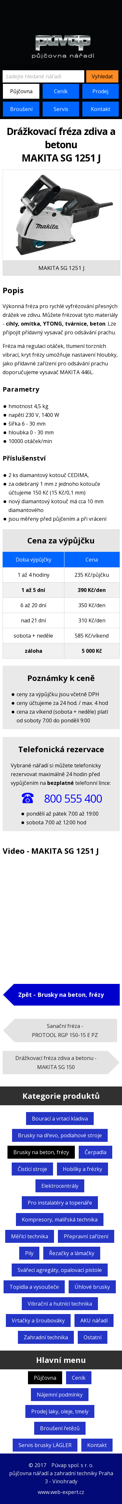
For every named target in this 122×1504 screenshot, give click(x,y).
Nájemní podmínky (60, 1394)
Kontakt (100, 109)
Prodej (100, 91)
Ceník (61, 91)
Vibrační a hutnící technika (60, 1303)
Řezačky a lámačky (71, 1253)
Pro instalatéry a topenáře (60, 1202)
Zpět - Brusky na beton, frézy (61, 994)
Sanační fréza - (65, 1030)
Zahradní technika (46, 1337)
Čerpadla (95, 1152)
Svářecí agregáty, (60, 1270)
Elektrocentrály (59, 1185)
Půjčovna (21, 91)
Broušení (21, 109)
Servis (61, 109)
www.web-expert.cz (61, 1492)
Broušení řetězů (60, 1428)
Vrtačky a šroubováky (38, 1320)
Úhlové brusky (92, 1286)
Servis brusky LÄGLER (45, 1445)
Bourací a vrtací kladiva (60, 1118)
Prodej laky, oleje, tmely (59, 1411)
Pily (29, 1253)
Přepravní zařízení (86, 1236)
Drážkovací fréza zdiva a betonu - (56, 1062)
